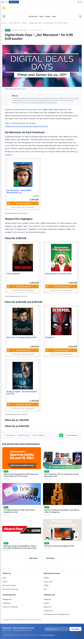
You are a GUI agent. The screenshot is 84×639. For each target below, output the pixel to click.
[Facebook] (78, 2)
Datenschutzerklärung (48, 635)
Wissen (47, 16)
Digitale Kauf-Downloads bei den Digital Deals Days (26, 126)
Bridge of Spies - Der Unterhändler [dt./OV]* (22, 392)
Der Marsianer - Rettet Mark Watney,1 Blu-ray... (19, 191)
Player (41, 16)
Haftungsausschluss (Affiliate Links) (57, 614)
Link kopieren (71, 435)
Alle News (33, 558)
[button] (79, 634)
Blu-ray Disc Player (9, 585)
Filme (4, 578)
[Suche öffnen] (80, 16)
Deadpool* (50, 337)
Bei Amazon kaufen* (23, 203)
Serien (5, 582)
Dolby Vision (48, 582)
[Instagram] (81, 2)
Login (5, 2)
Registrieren (14, 2)
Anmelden (75, 629)
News (54, 16)
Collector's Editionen (10, 607)
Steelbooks (7, 603)
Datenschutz (48, 611)
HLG (45, 589)
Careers (46, 603)
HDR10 (46, 585)
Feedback (47, 599)
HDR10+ (46, 578)
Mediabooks (7, 599)
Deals (24, 23)
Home (4, 23)
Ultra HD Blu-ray (14, 23)
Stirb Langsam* (13, 273)
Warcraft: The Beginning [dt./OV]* (22, 337)
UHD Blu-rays (33, 16)
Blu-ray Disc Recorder (10, 589)
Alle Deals (50, 558)
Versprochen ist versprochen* (58, 273)
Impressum (47, 607)
